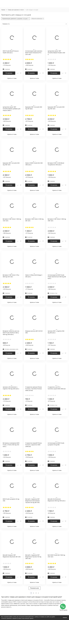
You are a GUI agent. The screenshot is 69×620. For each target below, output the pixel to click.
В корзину (9, 73)
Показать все (34, 588)
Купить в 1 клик (12, 78)
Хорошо (65, 617)
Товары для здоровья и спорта (16, 9)
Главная (3, 9)
